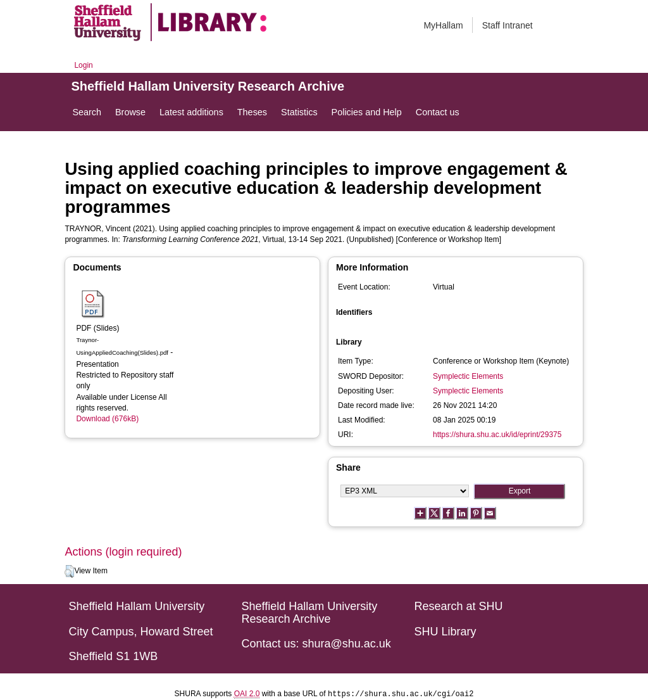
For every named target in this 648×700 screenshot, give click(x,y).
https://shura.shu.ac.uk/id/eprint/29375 (497, 434)
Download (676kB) (107, 418)
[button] (69, 571)
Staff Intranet (507, 25)
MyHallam (443, 25)
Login (83, 65)
